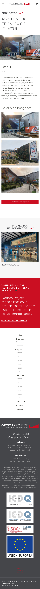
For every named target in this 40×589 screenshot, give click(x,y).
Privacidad (32, 581)
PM (20, 372)
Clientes (20, 406)
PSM (20, 360)
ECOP (20, 368)
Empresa (20, 339)
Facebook (20, 568)
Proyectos (20, 350)
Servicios (20, 376)
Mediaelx (15, 585)
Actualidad (20, 402)
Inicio (20, 335)
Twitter (20, 573)
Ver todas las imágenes (20, 202)
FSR (20, 364)
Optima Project (19, 4)
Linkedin (20, 571)
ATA (20, 356)
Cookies (4, 583)
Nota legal (24, 581)
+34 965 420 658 (20, 434)
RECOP (20, 352)
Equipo (20, 346)
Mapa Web (11, 583)
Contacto (20, 409)
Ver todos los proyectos (14, 321)
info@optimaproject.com (20, 437)
